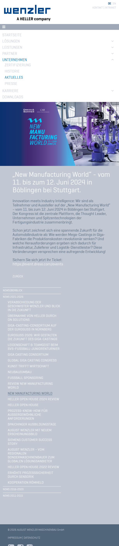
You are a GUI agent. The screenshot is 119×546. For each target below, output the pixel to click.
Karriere (10, 91)
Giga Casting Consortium (28, 354)
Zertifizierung (18, 65)
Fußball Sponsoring (25, 378)
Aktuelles (14, 77)
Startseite (11, 35)
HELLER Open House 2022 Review (33, 467)
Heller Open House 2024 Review (33, 399)
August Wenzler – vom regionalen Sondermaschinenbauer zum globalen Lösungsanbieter (31, 455)
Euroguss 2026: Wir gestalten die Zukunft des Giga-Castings (32, 337)
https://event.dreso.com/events (38, 264)
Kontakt (97, 7)
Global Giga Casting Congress (32, 360)
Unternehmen (14, 60)
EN (114, 3)
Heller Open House (23, 405)
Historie (12, 71)
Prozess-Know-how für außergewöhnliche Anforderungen (28, 414)
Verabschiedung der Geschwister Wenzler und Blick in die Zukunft (34, 306)
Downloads (12, 97)
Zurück (18, 276)
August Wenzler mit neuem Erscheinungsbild (29, 432)
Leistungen (12, 47)
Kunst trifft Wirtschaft (28, 366)
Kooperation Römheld (26, 482)
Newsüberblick (12, 290)
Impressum (15, 537)
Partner (9, 53)
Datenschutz (32, 537)
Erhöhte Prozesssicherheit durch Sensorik (30, 475)
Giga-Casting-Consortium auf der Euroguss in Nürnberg (32, 327)
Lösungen (11, 41)
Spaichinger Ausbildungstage (32, 424)
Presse (11, 83)
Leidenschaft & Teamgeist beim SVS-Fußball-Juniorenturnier (34, 347)
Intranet (110, 7)
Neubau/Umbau (20, 372)
